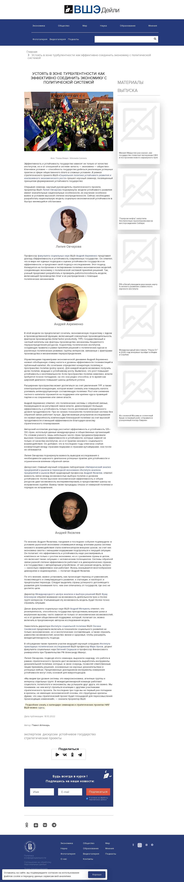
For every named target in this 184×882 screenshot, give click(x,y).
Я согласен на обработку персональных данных (98, 798)
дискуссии (50, 734)
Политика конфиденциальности (35, 857)
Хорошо (96, 874)
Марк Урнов (96, 646)
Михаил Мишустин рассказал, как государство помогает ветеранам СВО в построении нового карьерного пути (138, 155)
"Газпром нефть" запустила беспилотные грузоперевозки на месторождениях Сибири (136, 221)
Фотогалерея (40, 39)
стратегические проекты (43, 738)
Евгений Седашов (67, 649)
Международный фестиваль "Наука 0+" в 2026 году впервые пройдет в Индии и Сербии (138, 352)
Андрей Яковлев (93, 472)
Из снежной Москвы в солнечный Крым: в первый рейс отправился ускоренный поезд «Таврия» (136, 418)
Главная (32, 52)
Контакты (88, 859)
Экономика (39, 25)
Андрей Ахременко (86, 255)
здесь (41, 707)
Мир (85, 25)
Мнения (152, 25)
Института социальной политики (68, 626)
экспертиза (32, 734)
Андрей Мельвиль (80, 608)
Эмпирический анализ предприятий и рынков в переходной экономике (67, 468)
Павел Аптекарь (41, 725)
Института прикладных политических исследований (67, 645)
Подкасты (73, 39)
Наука (103, 25)
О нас (64, 859)
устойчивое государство (77, 734)
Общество (63, 25)
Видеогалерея (58, 39)
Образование (128, 25)
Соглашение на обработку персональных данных (37, 863)
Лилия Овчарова (52, 189)
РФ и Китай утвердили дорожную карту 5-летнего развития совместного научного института (138, 286)
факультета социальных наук (54, 255)
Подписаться (98, 792)
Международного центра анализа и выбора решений (65, 594)
